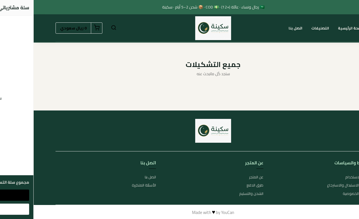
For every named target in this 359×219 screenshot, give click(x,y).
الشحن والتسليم (218, 194)
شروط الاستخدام (324, 177)
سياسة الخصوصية (323, 194)
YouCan (194, 212)
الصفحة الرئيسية (318, 28)
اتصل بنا (262, 28)
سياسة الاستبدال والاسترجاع (315, 185)
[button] (80, 28)
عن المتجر (222, 177)
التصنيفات (286, 28)
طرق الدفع (221, 185)
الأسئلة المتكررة (110, 185)
